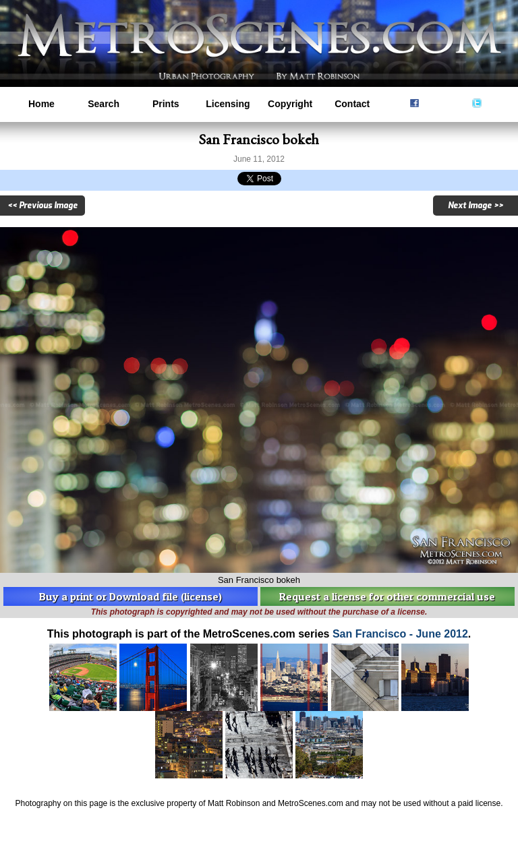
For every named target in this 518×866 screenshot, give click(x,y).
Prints (165, 103)
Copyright (290, 103)
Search (103, 103)
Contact (352, 103)
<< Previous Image (42, 205)
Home (41, 103)
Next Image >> (475, 205)
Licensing (228, 103)
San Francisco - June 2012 (400, 634)
